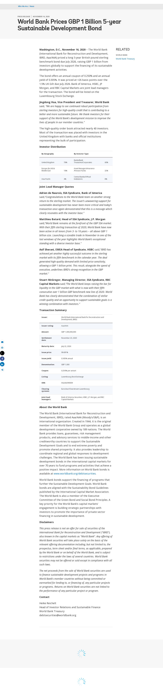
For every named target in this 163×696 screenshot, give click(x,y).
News (32, 6)
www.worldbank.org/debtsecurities (75, 473)
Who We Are (23, 6)
